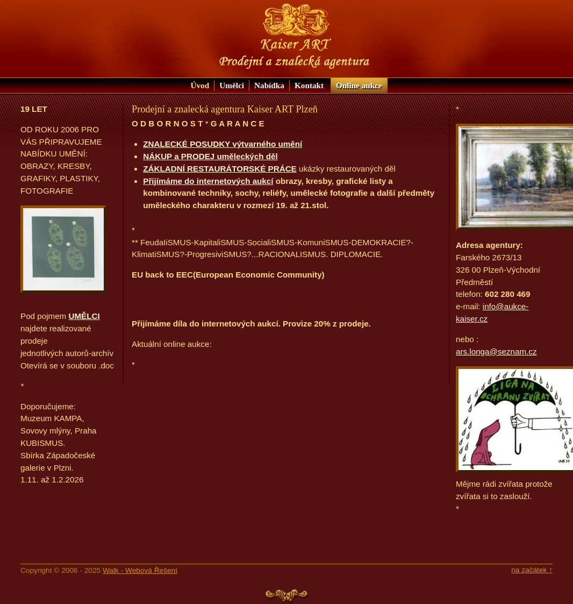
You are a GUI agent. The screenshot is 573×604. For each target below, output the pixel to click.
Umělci (231, 85)
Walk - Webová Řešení (140, 570)
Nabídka (269, 85)
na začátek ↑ (532, 570)
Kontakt (309, 85)
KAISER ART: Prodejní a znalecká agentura (294, 36)
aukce (359, 85)
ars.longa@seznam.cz (496, 351)
